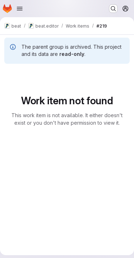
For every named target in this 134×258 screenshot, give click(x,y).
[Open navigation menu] (19, 8)
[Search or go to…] (113, 8)
